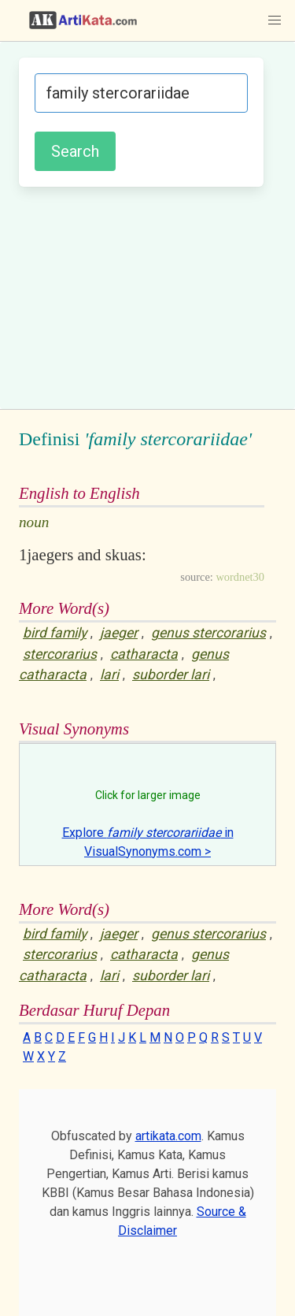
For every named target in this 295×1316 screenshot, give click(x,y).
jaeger (119, 633)
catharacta (144, 654)
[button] (274, 20)
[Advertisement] (147, 295)
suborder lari (170, 674)
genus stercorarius (208, 633)
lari (109, 674)
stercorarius (60, 654)
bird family (55, 633)
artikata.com (168, 1135)
